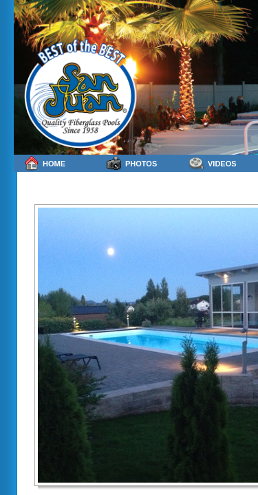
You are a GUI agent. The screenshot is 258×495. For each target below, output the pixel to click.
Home (44, 163)
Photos (132, 163)
